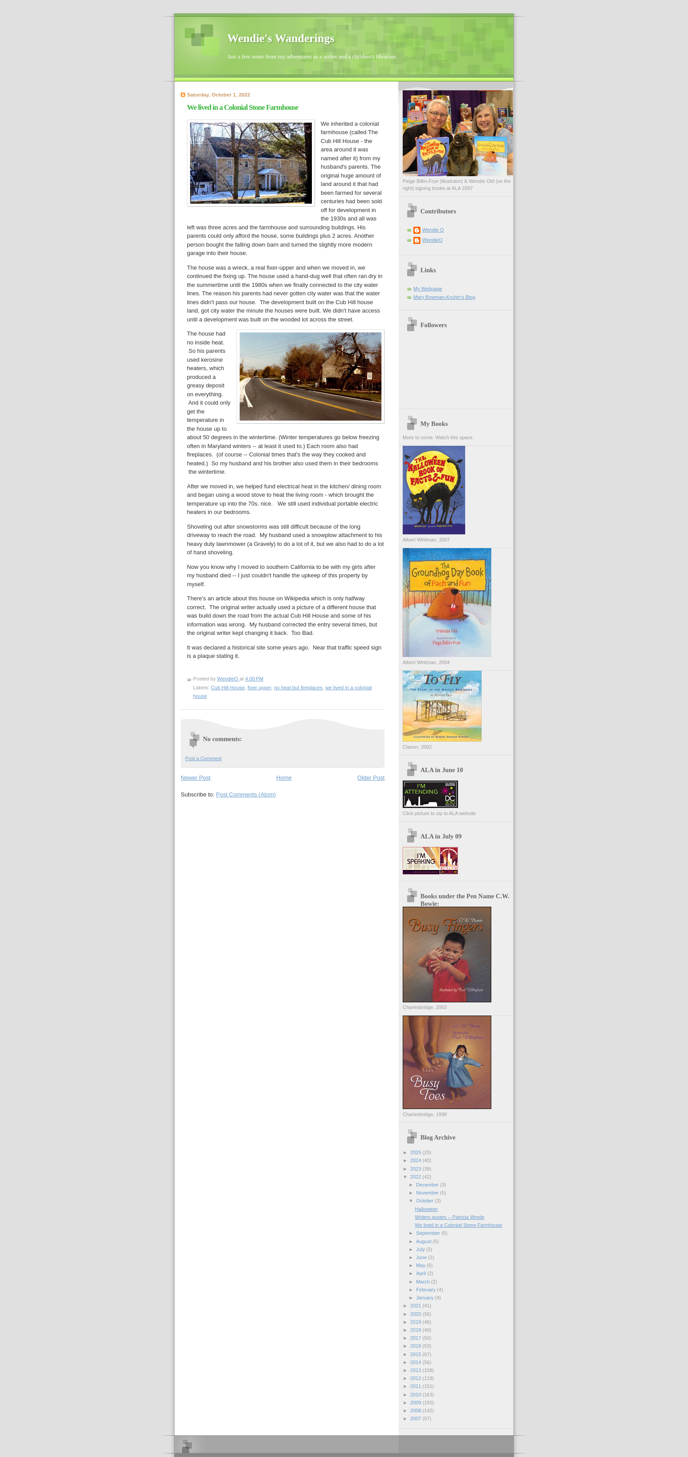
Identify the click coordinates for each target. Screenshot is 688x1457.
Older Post (371, 777)
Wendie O (433, 229)
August (424, 1241)
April (421, 1273)
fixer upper (259, 687)
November (428, 1192)
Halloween (426, 1209)
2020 (416, 1314)
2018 (416, 1330)
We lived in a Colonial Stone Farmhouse (458, 1225)
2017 (416, 1338)
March (423, 1281)
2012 (416, 1378)
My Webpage (427, 288)
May (421, 1265)
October (425, 1200)
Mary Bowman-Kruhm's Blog (444, 297)
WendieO (432, 240)
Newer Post (195, 777)
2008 (416, 1410)
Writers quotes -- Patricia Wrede (450, 1217)
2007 (416, 1418)
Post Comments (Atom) (246, 794)
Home (284, 777)
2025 (416, 1152)
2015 (416, 1354)
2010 (416, 1394)
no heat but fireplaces (298, 687)
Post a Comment (203, 758)
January (425, 1297)
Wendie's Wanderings (280, 38)
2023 (416, 1168)
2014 (416, 1362)
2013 (416, 1370)
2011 (416, 1386)
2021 (416, 1305)
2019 (416, 1322)
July (421, 1249)
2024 (416, 1160)
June (422, 1257)
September (428, 1233)
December (428, 1184)
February (426, 1289)
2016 (416, 1346)
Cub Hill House (228, 687)
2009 (416, 1402)
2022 (416, 1176)
